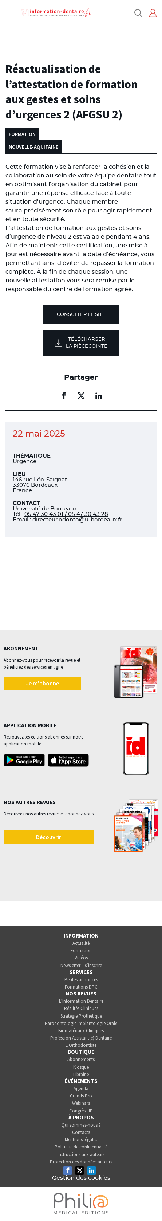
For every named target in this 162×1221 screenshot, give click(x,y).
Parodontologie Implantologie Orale (81, 1023)
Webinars (81, 1103)
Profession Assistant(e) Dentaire (81, 1038)
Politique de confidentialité (81, 1147)
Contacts (81, 1132)
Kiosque (81, 1067)
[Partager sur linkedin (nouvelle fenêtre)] (98, 395)
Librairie (81, 1074)
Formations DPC (81, 987)
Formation (81, 950)
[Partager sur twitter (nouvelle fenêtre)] (81, 395)
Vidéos (81, 958)
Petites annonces (81, 980)
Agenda (81, 1088)
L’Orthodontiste (81, 1045)
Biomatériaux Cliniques (81, 1031)
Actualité (81, 943)
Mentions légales (81, 1139)
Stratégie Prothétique (81, 1016)
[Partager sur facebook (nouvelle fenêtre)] (63, 395)
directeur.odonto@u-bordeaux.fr (77, 520)
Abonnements (81, 1059)
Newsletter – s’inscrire (81, 965)
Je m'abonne (42, 683)
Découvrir (48, 837)
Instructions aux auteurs (81, 1154)
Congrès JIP (81, 1111)
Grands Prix (81, 1096)
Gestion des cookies (81, 1178)
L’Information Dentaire (81, 1001)
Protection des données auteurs (81, 1162)
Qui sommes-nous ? (81, 1125)
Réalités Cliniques (81, 1008)
